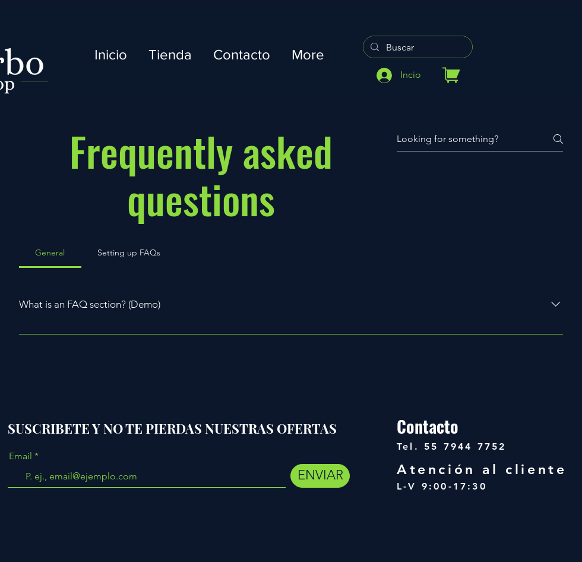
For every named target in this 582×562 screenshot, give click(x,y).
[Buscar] (416, 47)
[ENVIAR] (320, 476)
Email (20, 456)
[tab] (50, 252)
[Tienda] (451, 75)
